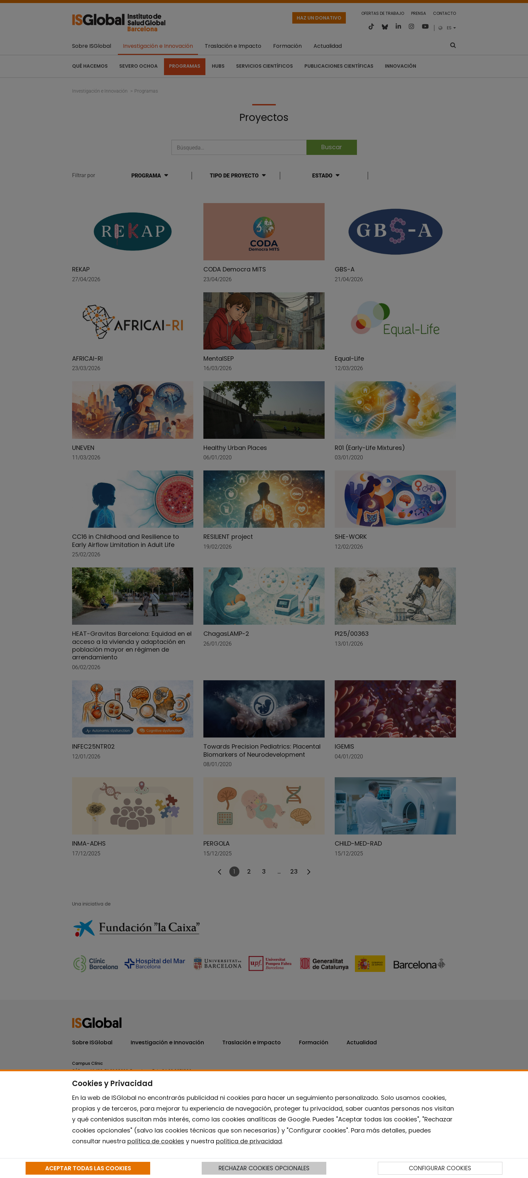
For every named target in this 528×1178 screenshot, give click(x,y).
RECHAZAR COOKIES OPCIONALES (264, 1168)
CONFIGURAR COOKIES (440, 1168)
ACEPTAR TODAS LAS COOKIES (88, 1168)
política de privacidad (249, 1141)
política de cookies (155, 1141)
